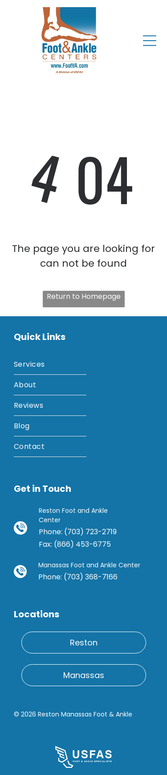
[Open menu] (149, 40)
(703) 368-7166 (91, 577)
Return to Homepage (84, 296)
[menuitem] (50, 364)
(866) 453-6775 (82, 544)
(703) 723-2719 (90, 532)
